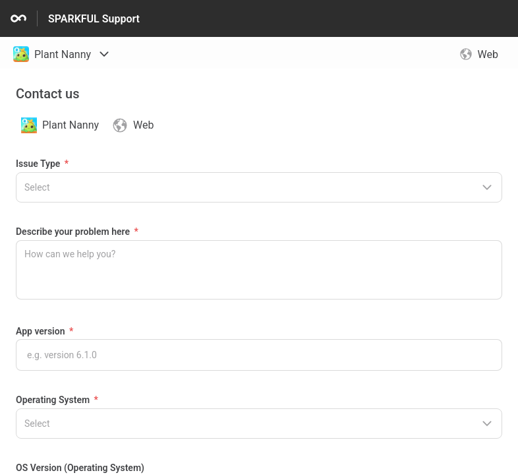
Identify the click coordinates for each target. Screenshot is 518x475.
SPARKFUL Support (94, 19)
